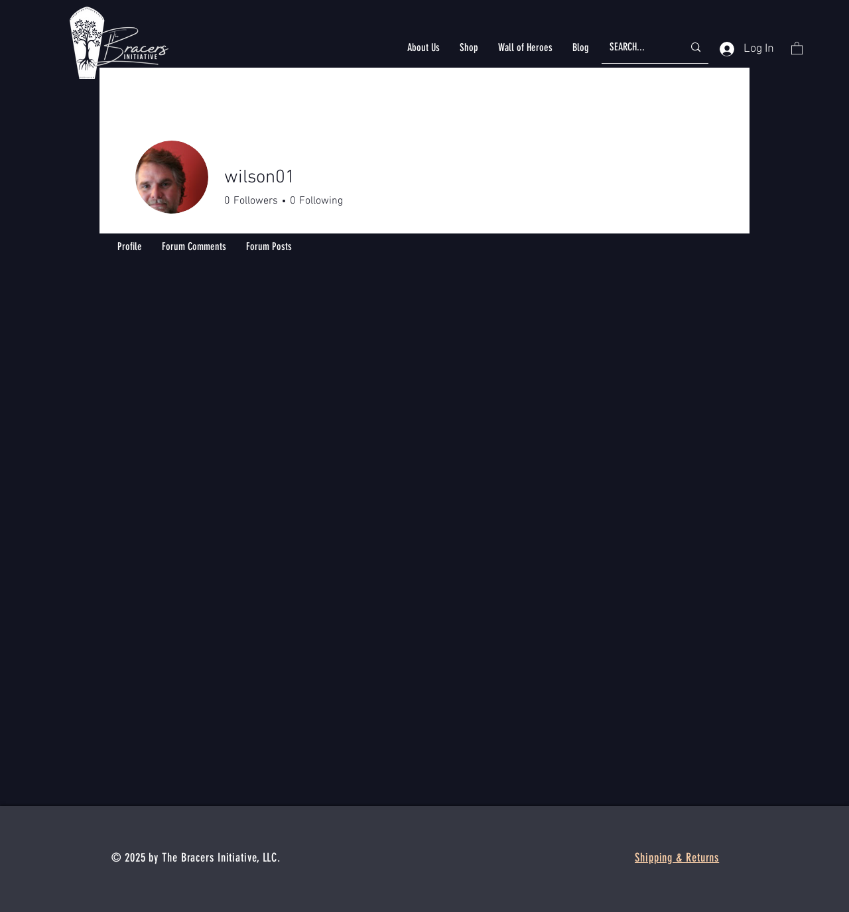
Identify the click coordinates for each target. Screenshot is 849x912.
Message (623, 203)
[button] (423, 47)
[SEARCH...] (636, 47)
